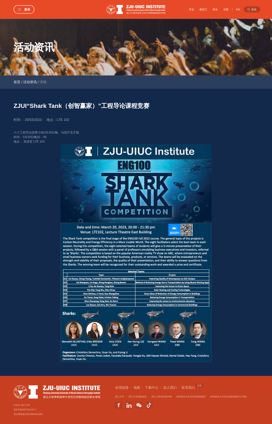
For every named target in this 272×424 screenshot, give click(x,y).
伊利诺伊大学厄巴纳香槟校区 (191, 396)
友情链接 (122, 387)
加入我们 (170, 387)
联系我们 (188, 387)
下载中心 (151, 387)
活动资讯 (30, 82)
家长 (215, 9)
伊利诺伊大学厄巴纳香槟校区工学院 (228, 396)
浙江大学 (119, 396)
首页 (17, 82)
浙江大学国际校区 (138, 396)
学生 (191, 9)
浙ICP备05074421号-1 (25, 409)
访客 (226, 9)
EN (238, 9)
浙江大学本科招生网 (161, 396)
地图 (136, 387)
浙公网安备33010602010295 (28, 414)
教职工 (203, 9)
